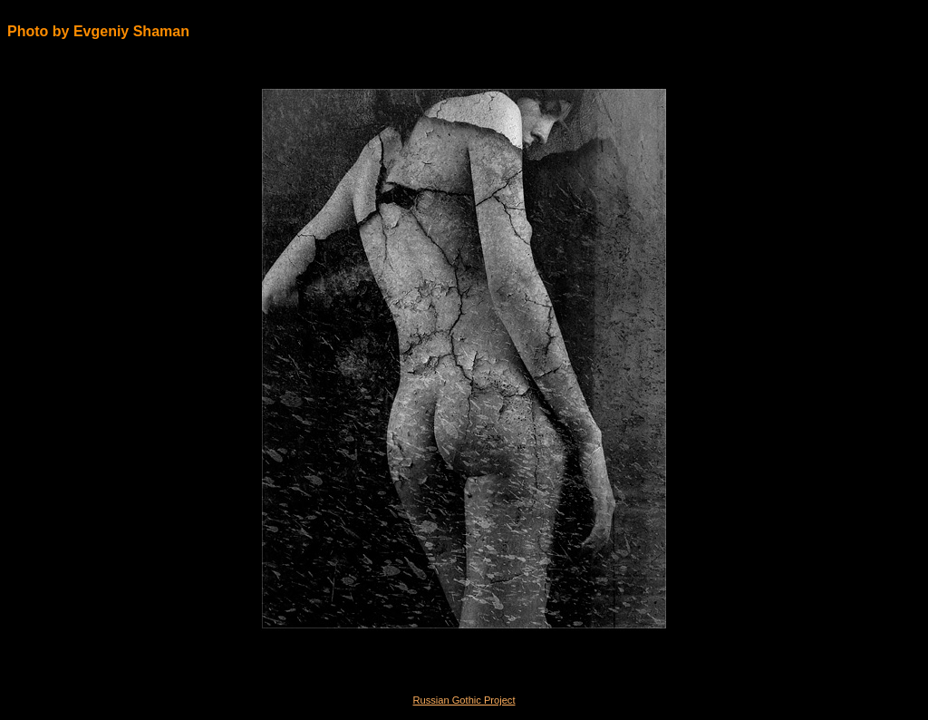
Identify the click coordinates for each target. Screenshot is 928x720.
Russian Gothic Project (464, 700)
